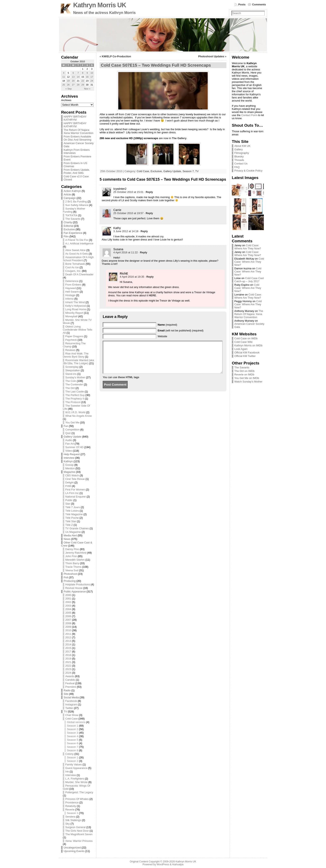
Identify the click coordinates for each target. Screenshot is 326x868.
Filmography (241, 152)
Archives (66, 100)
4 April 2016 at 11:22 (125, 252)
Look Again (240, 349)
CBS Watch (72, 475)
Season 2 (72, 729)
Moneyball (71, 316)
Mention (70, 468)
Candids (70, 679)
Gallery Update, (173, 171)
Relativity (70, 806)
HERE (152, 295)
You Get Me (72, 422)
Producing (70, 580)
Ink (67, 771)
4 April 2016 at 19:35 (132, 276)
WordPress (163, 864)
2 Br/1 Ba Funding (76, 201)
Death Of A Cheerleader (79, 274)
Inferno (69, 298)
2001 (68, 598)
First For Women (75, 489)
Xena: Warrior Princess (79, 840)
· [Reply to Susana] (142, 252)
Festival (69, 683)
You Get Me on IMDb (246, 378)
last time (130, 123)
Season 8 (72, 750)
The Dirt (70, 388)
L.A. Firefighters (74, 778)
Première (70, 686)
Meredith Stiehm (75, 559)
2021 (68, 662)
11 (63, 77)
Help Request (72, 454)
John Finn (71, 556)
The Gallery (179, 138)
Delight (69, 482)
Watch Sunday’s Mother (248, 381)
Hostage (70, 295)
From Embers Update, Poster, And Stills (77, 171)
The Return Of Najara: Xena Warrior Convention (78, 131)
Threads (239, 160)
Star (67, 503)
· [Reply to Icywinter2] (148, 192)
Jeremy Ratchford (75, 552)
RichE (124, 273)
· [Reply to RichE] (149, 276)
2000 (68, 595)
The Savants (72, 218)
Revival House (74, 588)
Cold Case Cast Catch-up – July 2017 (249, 280)
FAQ (237, 167)
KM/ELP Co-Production (116, 56)
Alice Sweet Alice (75, 250)
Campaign (70, 198)
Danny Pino (72, 549)
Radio (67, 690)
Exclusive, (157, 171)
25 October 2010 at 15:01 (128, 192)
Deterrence (71, 281)
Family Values (73, 764)
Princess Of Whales (77, 799)
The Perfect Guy (75, 395)
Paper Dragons (74, 336)
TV (65, 711)
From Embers (73, 284)
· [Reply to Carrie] (148, 213)
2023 (68, 669)
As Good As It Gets (76, 253)
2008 (68, 623)
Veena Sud (71, 570)
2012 (68, 637)
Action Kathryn (72, 190)
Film (66, 236)
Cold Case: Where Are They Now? (247, 247)
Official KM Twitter (245, 356)
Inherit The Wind (75, 302)
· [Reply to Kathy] (143, 231)
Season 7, (189, 171)
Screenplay (72, 366)
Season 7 (72, 746)
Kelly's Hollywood (75, 305)
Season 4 (72, 736)
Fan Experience (73, 232)
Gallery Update (72, 436)
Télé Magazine (74, 514)
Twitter (69, 708)
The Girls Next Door (77, 830)
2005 (68, 612)
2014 (68, 644)
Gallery (238, 149)
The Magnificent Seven (79, 834)
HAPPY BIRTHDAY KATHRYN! (75, 118)
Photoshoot (70, 573)
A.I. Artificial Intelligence (79, 243)
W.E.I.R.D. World (75, 412)
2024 (68, 672)
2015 (68, 648)
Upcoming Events (74, 851)
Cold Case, (144, 171)
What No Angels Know (78, 415)
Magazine (69, 471)
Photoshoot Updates (211, 56)
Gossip (69, 464)
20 (73, 81)
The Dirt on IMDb (244, 371)
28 (78, 84)
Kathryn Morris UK (99, 5)
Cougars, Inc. (73, 270)
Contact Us (240, 163)
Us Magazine (73, 531)
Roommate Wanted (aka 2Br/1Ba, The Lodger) (78, 362)
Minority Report (74, 312)
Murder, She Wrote (76, 782)
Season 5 (72, 739)
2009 (68, 626)
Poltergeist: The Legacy (79, 792)
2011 (68, 633)
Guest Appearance (76, 768)
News (67, 539)
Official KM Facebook (246, 352)
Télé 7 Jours (72, 507)
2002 (68, 602)
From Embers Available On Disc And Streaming (77, 138)
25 (63, 84)
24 (91, 81)
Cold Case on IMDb (246, 338)
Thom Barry (72, 563)
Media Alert (70, 535)
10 (91, 73)
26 (68, 84)
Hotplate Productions (77, 584)
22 (82, 81)
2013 (68, 640)
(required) (167, 324)
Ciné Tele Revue (75, 479)
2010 (68, 630)
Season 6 (72, 743)
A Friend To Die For (76, 240)
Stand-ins (71, 373)
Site (66, 693)
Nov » (87, 88)
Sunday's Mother (75, 377)
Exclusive (69, 229)
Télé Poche (72, 517)
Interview (69, 457)
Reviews (70, 350)
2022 (68, 665)
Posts (242, 4)
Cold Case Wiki (243, 341)
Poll (66, 577)
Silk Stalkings (73, 820)
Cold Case (71, 718)
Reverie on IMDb (244, 374)
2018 (68, 655)
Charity (68, 222)
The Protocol (72, 402)
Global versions (76, 722)
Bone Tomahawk (75, 263)
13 (73, 77)
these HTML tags (128, 383)
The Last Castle (74, 391)
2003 (68, 605)
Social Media (71, 697)
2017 (68, 651)
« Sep (68, 88)
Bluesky (239, 156)
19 (68, 81)
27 (73, 84)
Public (69, 500)
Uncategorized (72, 847)
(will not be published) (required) (181, 330)
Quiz (68, 433)
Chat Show (71, 715)
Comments (259, 4)
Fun (66, 426)
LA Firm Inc (72, 493)
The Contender (74, 384)
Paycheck (71, 339)
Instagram (71, 704)
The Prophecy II (74, 398)
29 (82, 84)
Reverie (69, 809)
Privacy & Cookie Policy (248, 170)
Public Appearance (75, 591)
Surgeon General (75, 827)
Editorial (68, 225)
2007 (68, 619)
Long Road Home (75, 309)
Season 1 (72, 725)
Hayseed (70, 288)
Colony (69, 753)
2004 (68, 609)
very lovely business (192, 114)
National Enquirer (75, 496)
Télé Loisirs (72, 510)
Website (162, 336)
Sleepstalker (72, 370)
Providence (72, 802)
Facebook (71, 700)
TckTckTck (71, 215)
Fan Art (69, 443)
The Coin (70, 381)
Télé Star (70, 521)
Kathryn (68, 461)
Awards (69, 676)
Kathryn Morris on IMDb (248, 345)
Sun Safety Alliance (76, 205)
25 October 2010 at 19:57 (128, 213)
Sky (67, 823)
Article (67, 194)
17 (91, 77)
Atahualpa (177, 864)
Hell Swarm (72, 291)
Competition (72, 429)
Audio (68, 440)
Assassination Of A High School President (78, 259)
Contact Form (249, 115)
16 (87, 77)
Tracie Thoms (73, 566)
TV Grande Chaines (77, 528)
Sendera (70, 816)
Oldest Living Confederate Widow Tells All (77, 329)
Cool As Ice (72, 267)
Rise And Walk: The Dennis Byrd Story (76, 355)
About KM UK (242, 145)
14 (78, 77)
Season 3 (72, 732)
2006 (68, 616)
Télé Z (69, 524)
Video (68, 450)
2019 (68, 658)
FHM (68, 486)
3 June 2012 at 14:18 (125, 231)
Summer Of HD (74, 447)
